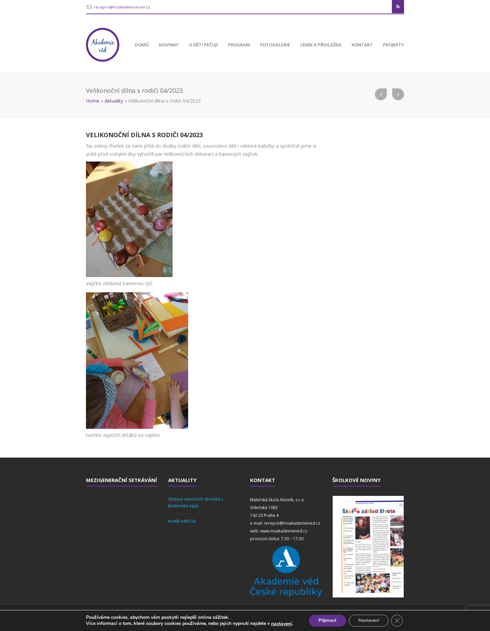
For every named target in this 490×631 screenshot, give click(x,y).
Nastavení (369, 620)
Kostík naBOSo (182, 521)
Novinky (169, 45)
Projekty (393, 45)
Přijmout (326, 620)
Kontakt (362, 45)
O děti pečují (203, 45)
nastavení (279, 624)
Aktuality (114, 101)
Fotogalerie (275, 45)
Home (92, 101)
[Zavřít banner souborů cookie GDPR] (399, 620)
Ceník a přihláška (320, 45)
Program (239, 45)
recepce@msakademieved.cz (122, 6)
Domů (142, 45)
